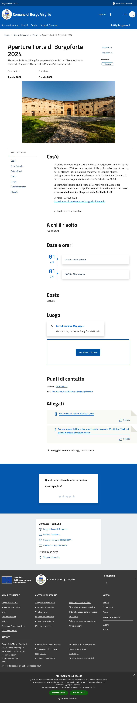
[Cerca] (132, 14)
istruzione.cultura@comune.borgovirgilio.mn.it (79, 201)
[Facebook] (109, 14)
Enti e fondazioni (9, 616)
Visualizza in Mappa (88, 352)
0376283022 (61, 386)
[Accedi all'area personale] (122, 3)
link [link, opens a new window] (93, 687)
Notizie (106, 602)
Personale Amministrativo (13, 625)
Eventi (35, 35)
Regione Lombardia (10, 3)
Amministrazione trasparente (82, 644)
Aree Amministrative (11, 607)
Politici (5, 621)
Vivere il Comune (21, 35)
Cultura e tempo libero (45, 607)
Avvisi (105, 611)
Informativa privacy (77, 648)
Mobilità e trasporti (43, 625)
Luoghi (106, 624)
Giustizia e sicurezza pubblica (82, 607)
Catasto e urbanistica (44, 621)
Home (7, 35)
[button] (68, 698)
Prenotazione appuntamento (47, 644)
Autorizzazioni (75, 625)
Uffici (4, 611)
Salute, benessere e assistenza (82, 621)
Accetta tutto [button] (58, 693)
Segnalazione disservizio (46, 648)
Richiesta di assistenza (45, 658)
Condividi (107, 47)
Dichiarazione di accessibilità (81, 658)
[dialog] (68, 687)
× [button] (134, 675)
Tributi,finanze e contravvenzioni (83, 611)
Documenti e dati (9, 630)
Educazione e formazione (80, 602)
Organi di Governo (10, 602)
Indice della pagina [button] (18, 152)
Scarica (124, 419)
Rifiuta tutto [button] (79, 693)
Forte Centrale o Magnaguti (70, 326)
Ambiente (73, 616)
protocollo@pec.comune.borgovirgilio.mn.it (21, 665)
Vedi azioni (108, 52)
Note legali (73, 653)
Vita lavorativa (41, 611)
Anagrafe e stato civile (45, 602)
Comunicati (108, 607)
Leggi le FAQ (40, 653)
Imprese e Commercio (44, 616)
